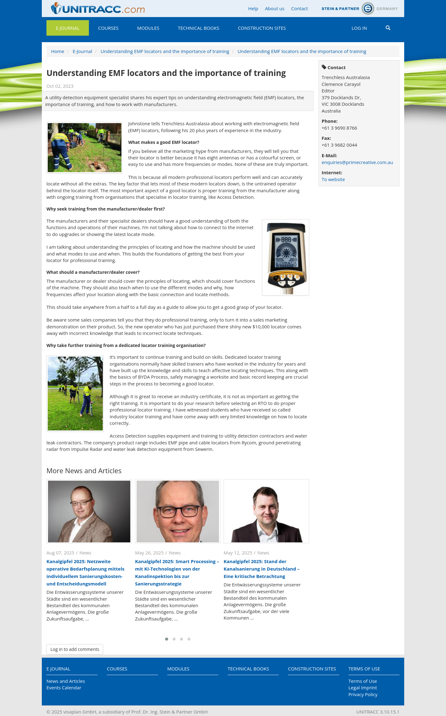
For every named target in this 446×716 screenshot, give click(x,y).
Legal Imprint (362, 687)
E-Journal (82, 51)
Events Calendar (63, 687)
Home (57, 51)
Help (253, 8)
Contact (299, 8)
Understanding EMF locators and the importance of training (165, 51)
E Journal (68, 28)
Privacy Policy (363, 694)
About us (274, 8)
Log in (359, 28)
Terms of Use (364, 668)
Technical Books (198, 28)
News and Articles (65, 681)
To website (333, 179)
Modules (148, 28)
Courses (108, 28)
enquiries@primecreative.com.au (357, 162)
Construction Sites (262, 28)
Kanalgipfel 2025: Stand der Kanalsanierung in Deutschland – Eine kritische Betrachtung (262, 568)
